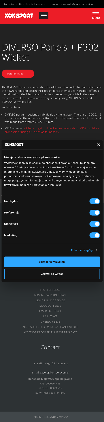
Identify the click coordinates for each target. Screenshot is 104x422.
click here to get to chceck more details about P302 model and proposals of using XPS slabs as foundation (52, 130)
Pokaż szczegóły (82, 250)
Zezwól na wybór (52, 273)
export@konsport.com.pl (54, 372)
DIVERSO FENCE (50, 321)
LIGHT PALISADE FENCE (50, 300)
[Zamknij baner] (98, 144)
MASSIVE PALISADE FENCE (50, 295)
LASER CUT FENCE (50, 311)
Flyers (21, 4)
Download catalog (11, 4)
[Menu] (44, 15)
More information (18, 73)
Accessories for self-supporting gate (48, 4)
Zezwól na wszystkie (52, 261)
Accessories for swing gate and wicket (78, 4)
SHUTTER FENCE (50, 289)
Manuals (29, 4)
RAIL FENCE (50, 316)
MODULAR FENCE (50, 305)
